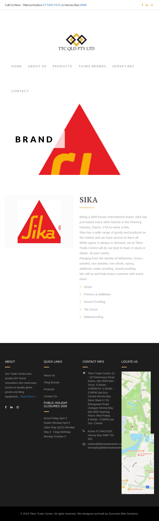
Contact (20, 91)
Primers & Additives (97, 294)
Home (16, 66)
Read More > (28, 396)
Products (62, 66)
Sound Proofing (94, 301)
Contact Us (50, 396)
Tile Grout (90, 309)
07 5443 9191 (52, 5)
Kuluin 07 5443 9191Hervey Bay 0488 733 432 (101, 435)
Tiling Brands (92, 66)
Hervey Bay (123, 66)
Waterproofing (93, 317)
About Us (37, 66)
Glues (88, 287)
